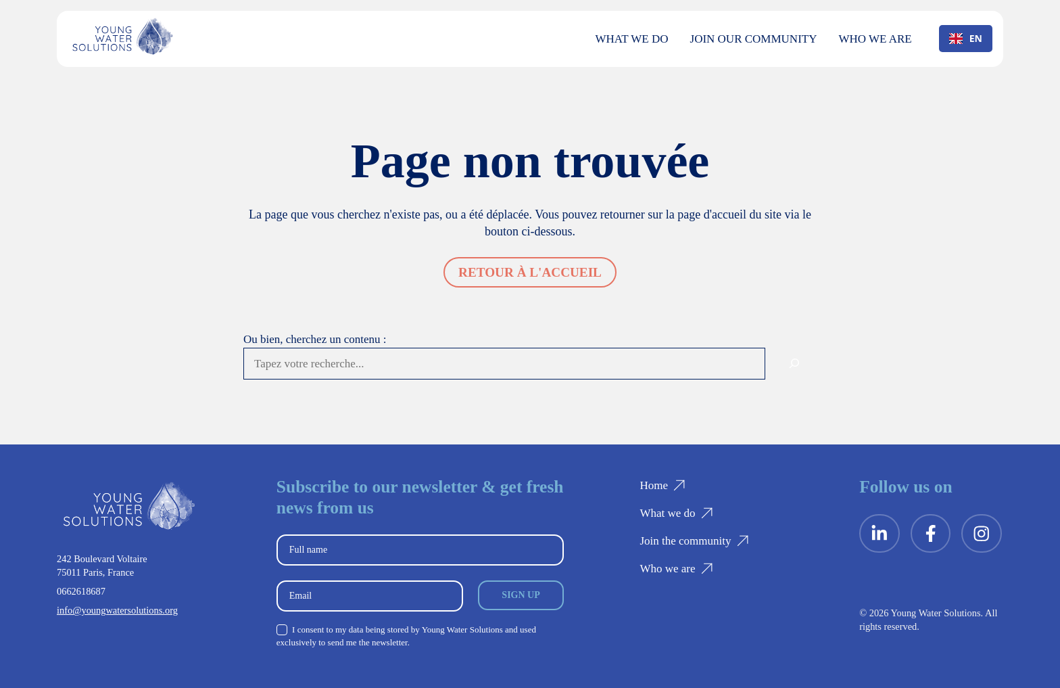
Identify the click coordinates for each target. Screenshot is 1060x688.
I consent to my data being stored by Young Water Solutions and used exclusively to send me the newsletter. (406, 635)
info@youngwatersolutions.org (117, 610)
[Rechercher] (794, 364)
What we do (632, 38)
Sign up (520, 595)
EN (965, 38)
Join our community (753, 38)
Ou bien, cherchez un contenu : (314, 339)
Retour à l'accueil (530, 272)
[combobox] (965, 38)
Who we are (874, 38)
